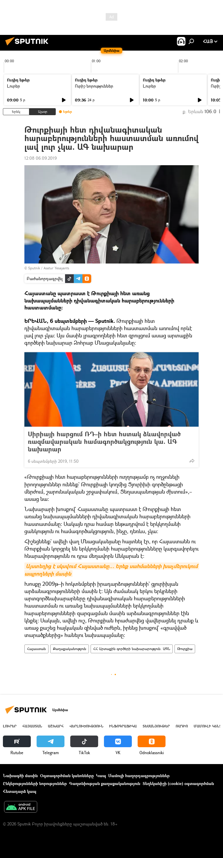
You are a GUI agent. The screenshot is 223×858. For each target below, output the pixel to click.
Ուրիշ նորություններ (94, 86)
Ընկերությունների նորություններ (35, 783)
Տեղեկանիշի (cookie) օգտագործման (178, 783)
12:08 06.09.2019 (40, 158)
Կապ (101, 775)
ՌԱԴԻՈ (182, 726)
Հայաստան (36, 648)
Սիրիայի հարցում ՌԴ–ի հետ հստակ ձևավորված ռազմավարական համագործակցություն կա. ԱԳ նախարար (104, 441)
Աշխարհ (56, 726)
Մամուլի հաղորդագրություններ (139, 775)
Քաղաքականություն (69, 648)
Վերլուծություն (86, 726)
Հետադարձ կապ (19, 791)
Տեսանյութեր (156, 726)
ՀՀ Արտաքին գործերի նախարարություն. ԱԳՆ (131, 648)
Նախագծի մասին (20, 775)
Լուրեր (13, 86)
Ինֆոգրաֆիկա (123, 726)
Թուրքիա (185, 648)
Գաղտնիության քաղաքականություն (104, 783)
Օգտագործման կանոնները (67, 775)
